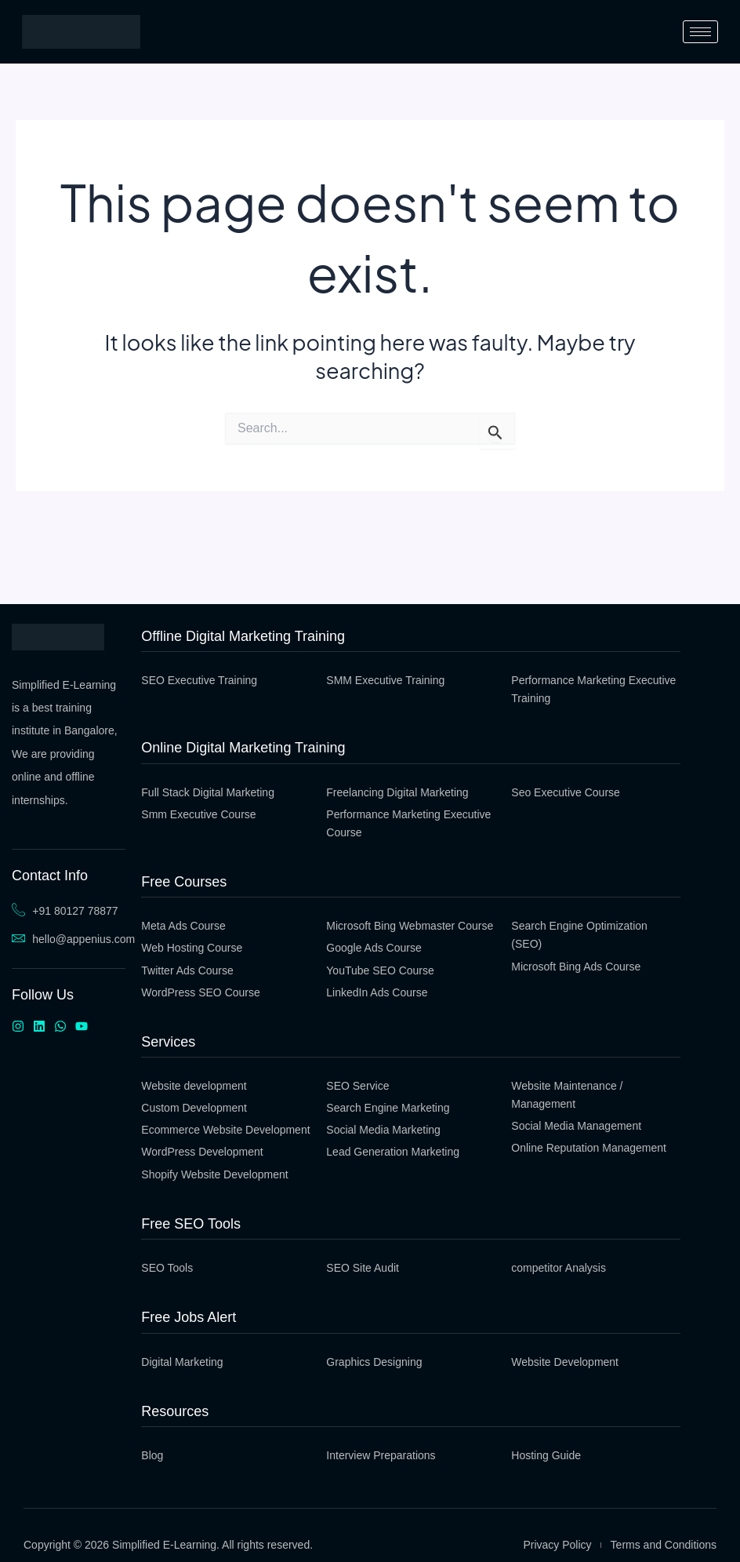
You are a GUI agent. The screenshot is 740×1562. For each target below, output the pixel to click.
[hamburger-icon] (700, 31)
